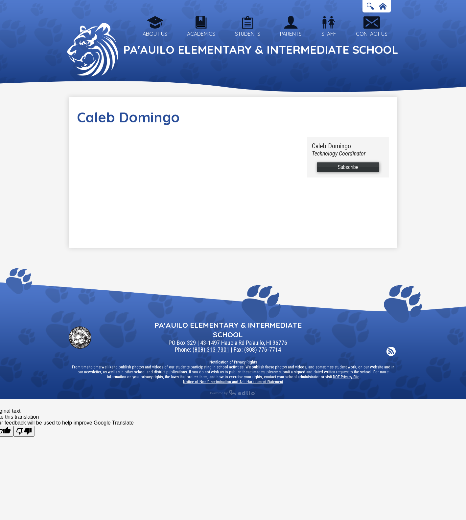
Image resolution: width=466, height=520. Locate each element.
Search (370, 7)
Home (382, 7)
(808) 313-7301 (211, 349)
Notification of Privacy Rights (233, 362)
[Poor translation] (24, 431)
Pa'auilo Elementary (260, 49)
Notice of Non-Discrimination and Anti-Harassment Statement (233, 381)
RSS (390, 352)
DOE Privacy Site (346, 376)
